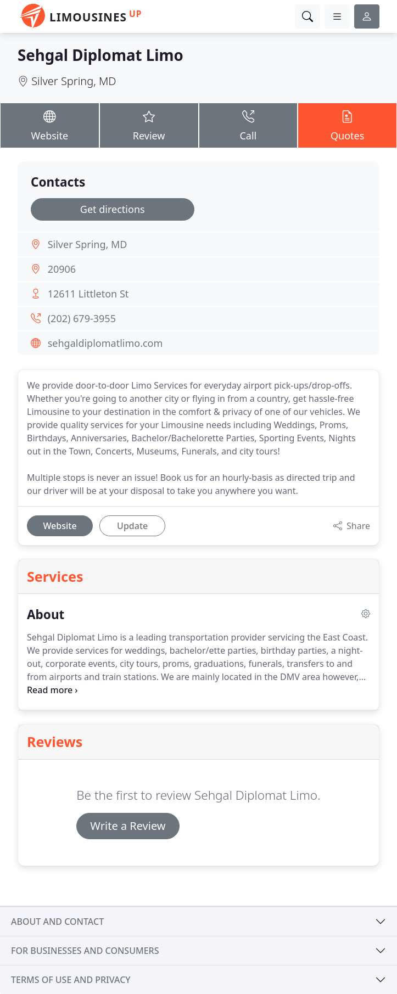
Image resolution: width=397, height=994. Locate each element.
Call (248, 125)
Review (149, 125)
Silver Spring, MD (73, 81)
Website (49, 125)
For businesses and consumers (85, 951)
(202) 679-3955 (82, 318)
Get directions (112, 209)
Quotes (347, 125)
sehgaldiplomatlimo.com (105, 343)
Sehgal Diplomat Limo (100, 54)
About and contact (57, 922)
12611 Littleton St (88, 293)
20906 (62, 269)
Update (132, 526)
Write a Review (127, 825)
